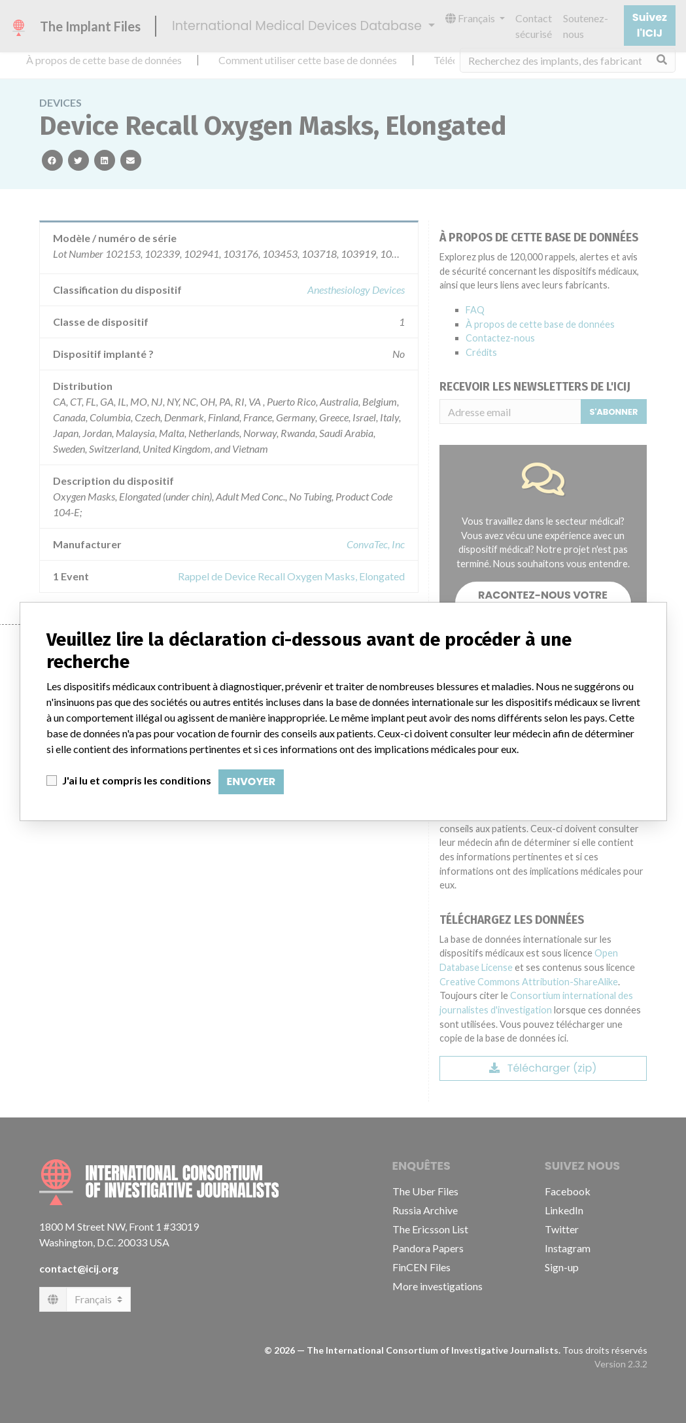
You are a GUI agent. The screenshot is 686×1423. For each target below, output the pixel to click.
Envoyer (251, 781)
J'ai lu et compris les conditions (136, 780)
